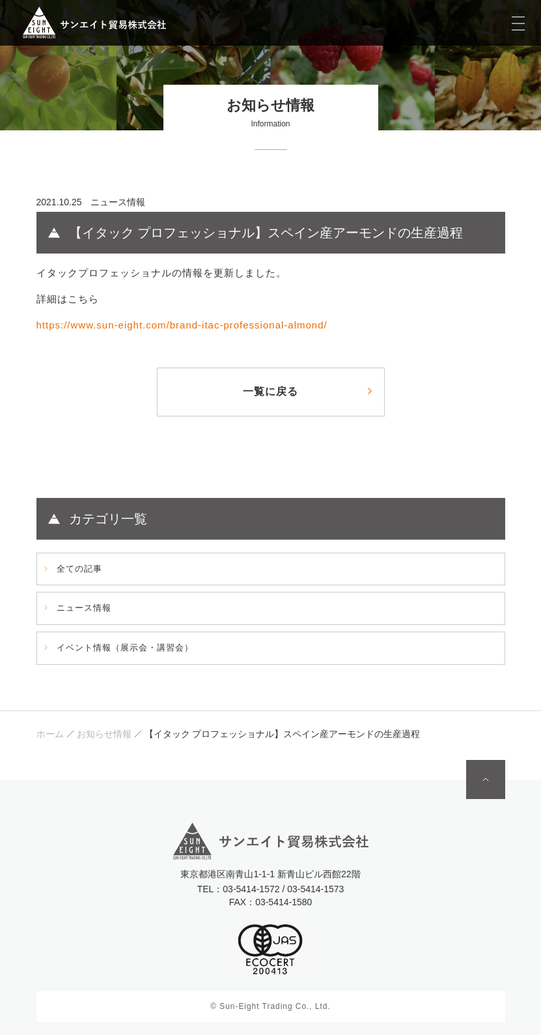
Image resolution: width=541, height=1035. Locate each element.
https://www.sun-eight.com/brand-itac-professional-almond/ (181, 324)
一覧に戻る (270, 391)
